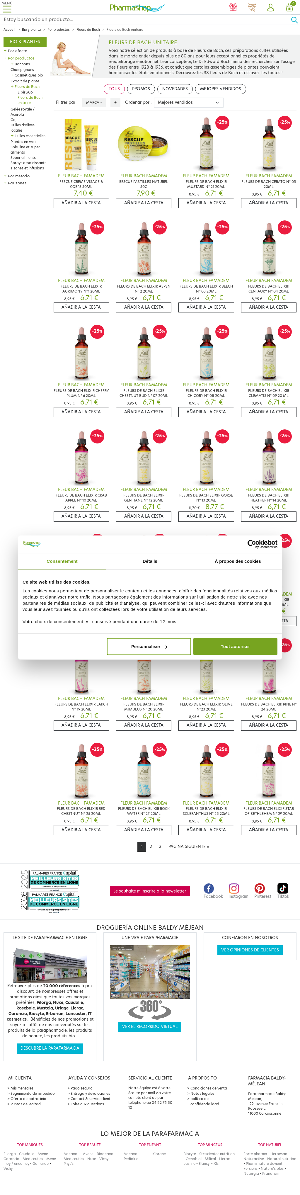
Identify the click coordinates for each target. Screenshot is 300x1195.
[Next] (189, 846)
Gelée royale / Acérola (23, 112)
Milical (210, 1158)
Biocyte (189, 1153)
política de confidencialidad (204, 1101)
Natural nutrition (281, 1158)
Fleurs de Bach (88, 29)
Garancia (11, 1158)
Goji (14, 119)
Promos (141, 89)
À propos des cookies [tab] (238, 560)
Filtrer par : (67, 102)
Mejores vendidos (220, 89)
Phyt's (69, 1163)
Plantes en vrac (23, 141)
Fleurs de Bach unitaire (30, 100)
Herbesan (278, 1153)
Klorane (159, 1153)
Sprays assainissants (28, 162)
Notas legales (202, 1093)
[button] (270, 8)
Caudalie (26, 1153)
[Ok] (295, 19)
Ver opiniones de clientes (250, 950)
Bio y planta (31, 29)
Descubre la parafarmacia (50, 1048)
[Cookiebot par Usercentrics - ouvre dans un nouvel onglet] (251, 544)
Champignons (22, 69)
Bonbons (22, 64)
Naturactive (253, 1158)
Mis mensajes (22, 1088)
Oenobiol (194, 1158)
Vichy (8, 1168)
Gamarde (41, 1163)
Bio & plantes (25, 42)
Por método (19, 176)
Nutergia (251, 1173)
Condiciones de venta (208, 1088)
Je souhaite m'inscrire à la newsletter (150, 891)
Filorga (10, 1153)
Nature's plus (272, 1168)
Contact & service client (90, 1098)
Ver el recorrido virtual (150, 1026)
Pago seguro (82, 1088)
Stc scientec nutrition (217, 1153)
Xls (216, 1163)
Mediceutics (33, 1158)
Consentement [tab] (62, 560)
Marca (92, 102)
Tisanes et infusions (27, 168)
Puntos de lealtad (26, 1103)
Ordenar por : (138, 102)
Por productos (58, 29)
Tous (114, 89)
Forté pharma (255, 1153)
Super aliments (23, 157)
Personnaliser (149, 646)
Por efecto (17, 50)
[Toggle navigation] (7, 7)
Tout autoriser (235, 646)
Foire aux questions (87, 1103)
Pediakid (131, 1158)
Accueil (9, 29)
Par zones (17, 183)
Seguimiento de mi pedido (33, 1093)
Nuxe (91, 1158)
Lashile (189, 1163)
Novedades (175, 89)
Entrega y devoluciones (90, 1093)
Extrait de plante (25, 81)
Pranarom (270, 1173)
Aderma (70, 1153)
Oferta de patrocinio (28, 1098)
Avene (43, 1153)
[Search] (145, 19)
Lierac (224, 1158)
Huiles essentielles (30, 135)
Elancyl (204, 1163)
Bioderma (105, 1153)
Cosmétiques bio (29, 75)
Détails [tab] (150, 560)
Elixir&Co (25, 92)
